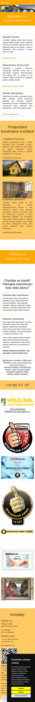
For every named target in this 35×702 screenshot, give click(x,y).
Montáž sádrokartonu (11, 114)
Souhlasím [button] (21, 688)
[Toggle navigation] (31, 2)
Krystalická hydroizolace (12, 232)
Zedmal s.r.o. (6, 2)
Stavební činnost (9, 58)
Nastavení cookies (5, 698)
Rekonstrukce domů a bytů (13, 86)
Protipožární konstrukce (12, 158)
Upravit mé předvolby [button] (21, 695)
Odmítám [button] (21, 692)
